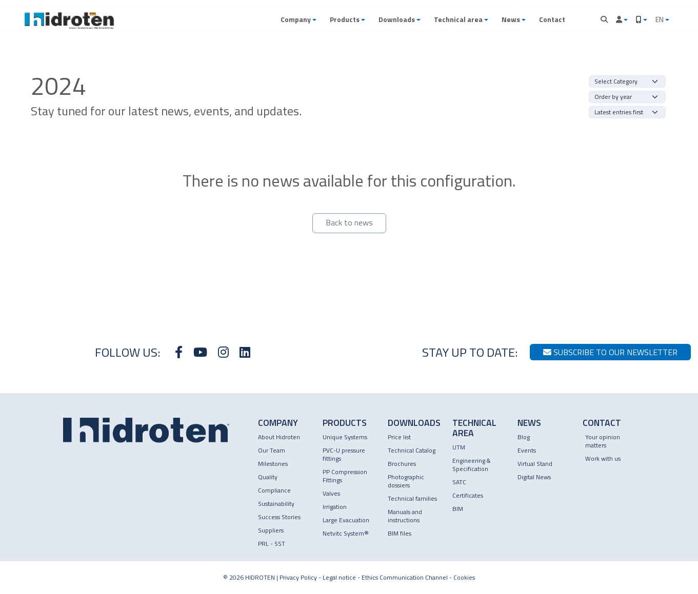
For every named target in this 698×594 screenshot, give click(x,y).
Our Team (271, 450)
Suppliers (271, 530)
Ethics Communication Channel (405, 577)
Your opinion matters (602, 441)
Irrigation (335, 506)
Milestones (273, 463)
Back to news (349, 222)
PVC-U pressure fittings (344, 454)
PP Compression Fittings (345, 476)
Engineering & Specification (471, 465)
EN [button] (660, 19)
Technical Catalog (411, 450)
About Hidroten (279, 437)
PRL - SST (271, 543)
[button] (298, 19)
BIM (457, 509)
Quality (267, 477)
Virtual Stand (534, 463)
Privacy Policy (298, 577)
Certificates (467, 495)
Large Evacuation (346, 520)
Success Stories (279, 517)
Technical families (412, 498)
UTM (458, 447)
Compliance (274, 490)
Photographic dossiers (406, 481)
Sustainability (276, 503)
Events (526, 450)
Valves (331, 493)
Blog (523, 437)
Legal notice (339, 577)
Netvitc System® (346, 533)
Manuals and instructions (405, 516)
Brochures (402, 463)
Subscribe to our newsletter (610, 352)
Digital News (534, 477)
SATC (459, 482)
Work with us (603, 458)
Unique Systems (345, 437)
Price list (399, 437)
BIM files (399, 533)
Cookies (464, 577)
